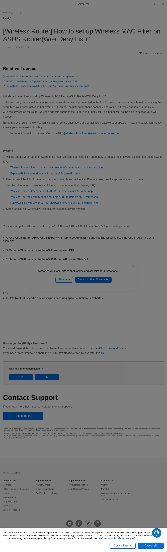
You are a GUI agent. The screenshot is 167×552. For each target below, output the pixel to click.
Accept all (151, 545)
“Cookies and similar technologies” (118, 538)
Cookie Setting (123, 545)
